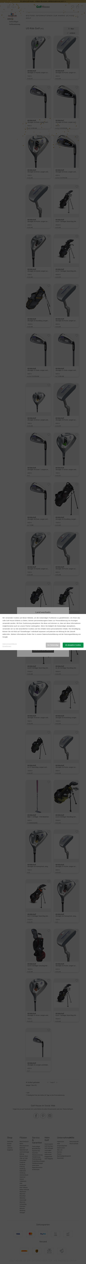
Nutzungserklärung (71, 634)
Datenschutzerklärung (50, 634)
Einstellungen (6, 646)
